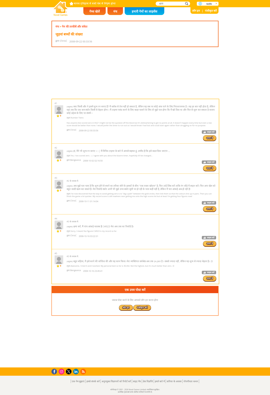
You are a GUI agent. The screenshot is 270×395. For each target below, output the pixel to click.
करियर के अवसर (174, 381)
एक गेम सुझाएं (78, 381)
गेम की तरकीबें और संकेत (74, 26)
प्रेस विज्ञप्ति (148, 381)
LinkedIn (76, 371)
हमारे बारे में (160, 381)
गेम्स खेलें (94, 11)
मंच (115, 11)
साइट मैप (137, 381)
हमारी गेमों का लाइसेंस (144, 11)
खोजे (187, 3)
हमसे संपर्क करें (93, 381)
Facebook (55, 371)
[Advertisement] (135, 73)
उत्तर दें (210, 138)
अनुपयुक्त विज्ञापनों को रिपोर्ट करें (116, 381)
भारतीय (209, 4)
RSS (83, 371)
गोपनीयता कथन (191, 381)
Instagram (62, 371)
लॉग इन (196, 11)
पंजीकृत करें (211, 11)
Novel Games (60, 7)
